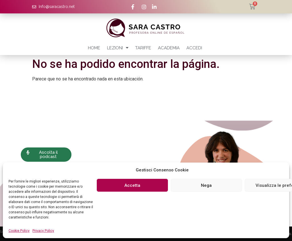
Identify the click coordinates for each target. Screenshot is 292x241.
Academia (169, 47)
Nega (206, 185)
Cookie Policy (19, 231)
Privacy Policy (43, 231)
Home (94, 47)
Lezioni (117, 48)
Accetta (132, 185)
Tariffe (143, 47)
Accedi (194, 47)
